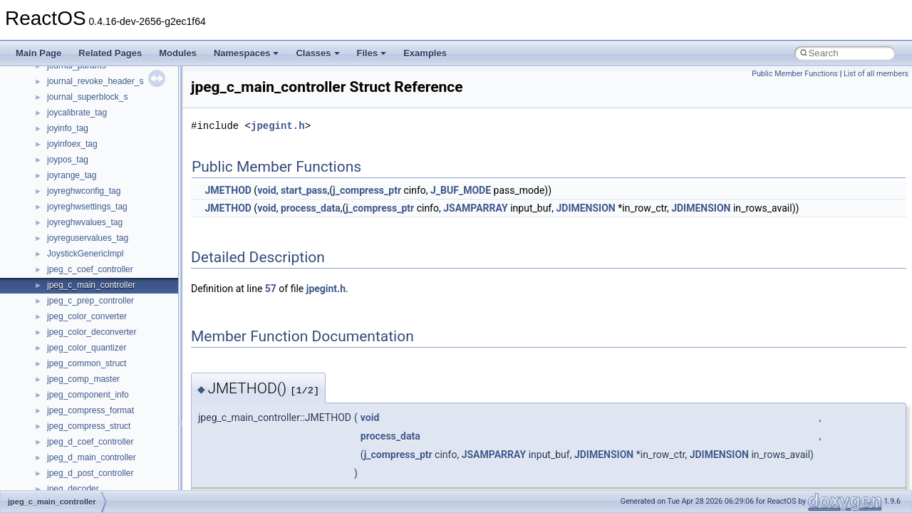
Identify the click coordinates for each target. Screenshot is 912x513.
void (266, 190)
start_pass (304, 190)
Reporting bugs (53, 118)
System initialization (61, 150)
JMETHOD (227, 190)
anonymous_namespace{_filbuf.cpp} (116, 400)
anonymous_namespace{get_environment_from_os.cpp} (154, 479)
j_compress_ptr (367, 190)
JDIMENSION (585, 208)
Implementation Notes (66, 197)
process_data (311, 208)
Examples (425, 53)
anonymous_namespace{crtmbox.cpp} (119, 447)
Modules (178, 53)
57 (270, 288)
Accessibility (70, 385)
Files (372, 53)
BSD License (48, 212)
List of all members (876, 73)
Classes (317, 53)
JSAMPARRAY (475, 208)
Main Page (38, 53)
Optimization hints (58, 181)
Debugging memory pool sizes (81, 103)
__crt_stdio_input (79, 338)
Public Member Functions (795, 73)
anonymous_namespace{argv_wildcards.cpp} (133, 416)
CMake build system (62, 71)
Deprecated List (54, 259)
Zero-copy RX (50, 134)
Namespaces (246, 53)
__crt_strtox (69, 369)
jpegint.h (278, 126)
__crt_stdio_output (82, 353)
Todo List (41, 244)
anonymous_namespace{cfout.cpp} (113, 432)
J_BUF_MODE (460, 190)
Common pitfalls (55, 87)
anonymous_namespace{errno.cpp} (114, 463)
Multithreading (51, 165)
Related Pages (110, 53)
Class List (54, 322)
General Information (62, 228)
